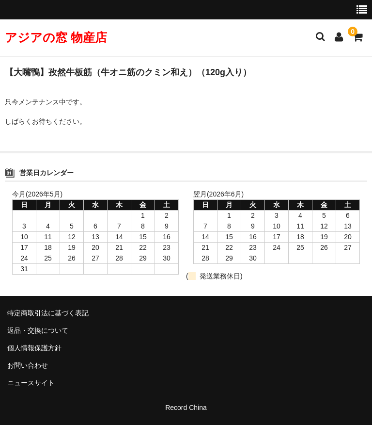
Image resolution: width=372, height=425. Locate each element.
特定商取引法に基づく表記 (48, 313)
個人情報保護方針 (34, 348)
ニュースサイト (31, 383)
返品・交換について (37, 330)
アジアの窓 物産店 (56, 37)
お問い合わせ (27, 365)
